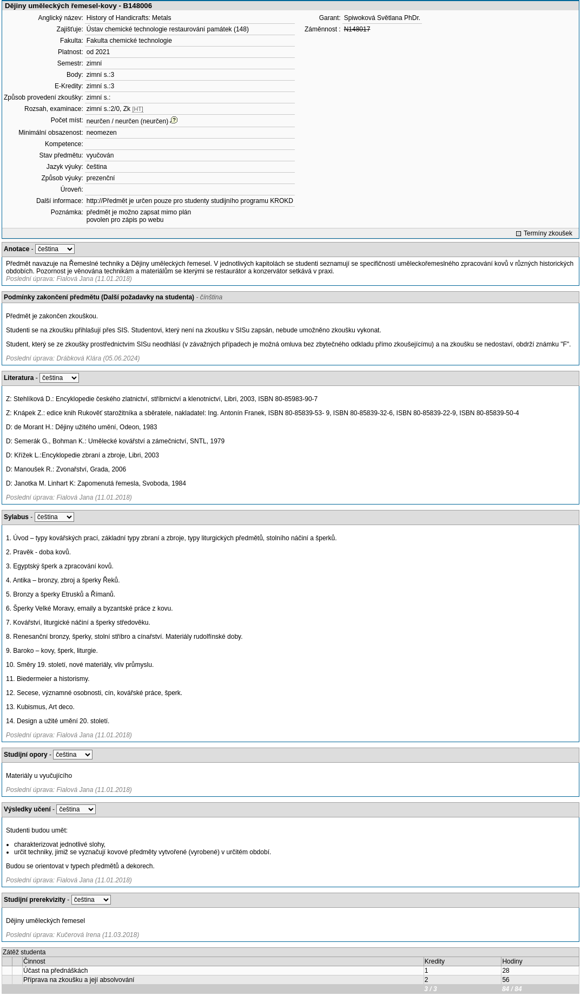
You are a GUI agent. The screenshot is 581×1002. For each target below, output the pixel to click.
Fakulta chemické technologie (129, 40)
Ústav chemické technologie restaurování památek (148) (168, 29)
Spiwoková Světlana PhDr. (382, 18)
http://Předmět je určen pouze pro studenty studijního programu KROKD (190, 201)
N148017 (357, 29)
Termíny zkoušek (548, 233)
